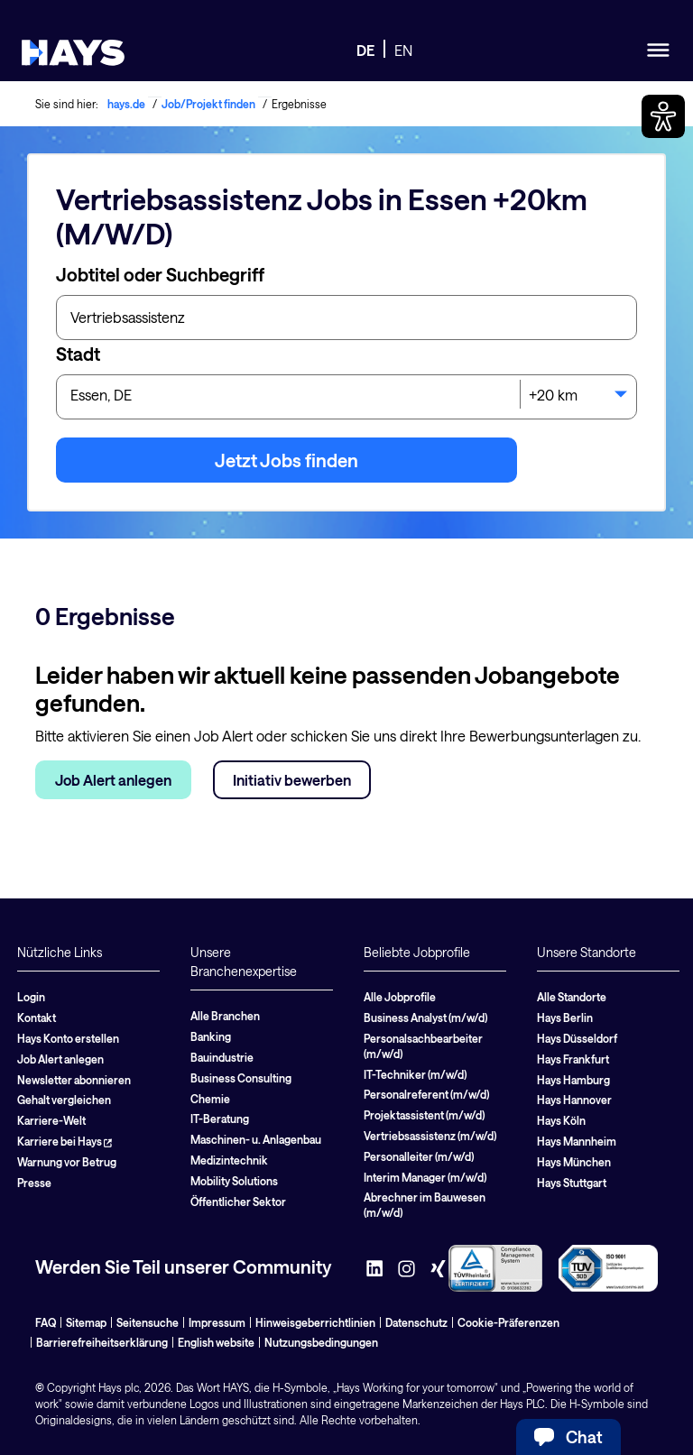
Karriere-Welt (51, 1120)
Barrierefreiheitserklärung (102, 1342)
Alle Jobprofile (400, 996)
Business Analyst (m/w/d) (425, 1017)
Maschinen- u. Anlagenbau (255, 1139)
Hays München (574, 1162)
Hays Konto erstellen (68, 1038)
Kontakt (36, 1017)
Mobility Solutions (234, 1180)
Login (31, 996)
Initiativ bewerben (292, 779)
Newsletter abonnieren (74, 1079)
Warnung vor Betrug (66, 1162)
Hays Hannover (574, 1099)
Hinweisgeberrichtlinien (315, 1322)
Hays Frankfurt (573, 1059)
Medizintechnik (229, 1160)
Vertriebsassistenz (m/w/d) (430, 1135)
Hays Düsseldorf (577, 1038)
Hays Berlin (565, 1017)
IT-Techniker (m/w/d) (415, 1074)
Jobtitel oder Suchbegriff (160, 274)
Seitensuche (147, 1322)
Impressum (217, 1322)
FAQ (45, 1322)
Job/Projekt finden (208, 103)
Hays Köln (561, 1120)
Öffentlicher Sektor (238, 1201)
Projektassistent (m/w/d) (424, 1115)
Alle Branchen (225, 1015)
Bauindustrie (222, 1057)
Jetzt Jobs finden (286, 460)
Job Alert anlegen (113, 779)
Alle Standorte (571, 996)
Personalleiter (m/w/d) (419, 1156)
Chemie (210, 1098)
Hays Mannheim (576, 1141)
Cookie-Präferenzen (508, 1322)
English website (216, 1342)
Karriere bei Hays (64, 1141)
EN (403, 50)
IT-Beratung (219, 1118)
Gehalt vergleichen (64, 1099)
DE (365, 50)
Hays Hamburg (573, 1079)
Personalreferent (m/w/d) (426, 1094)
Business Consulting (240, 1078)
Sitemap (86, 1322)
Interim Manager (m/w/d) (425, 1177)
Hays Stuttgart (571, 1182)
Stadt (78, 353)
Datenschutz (416, 1322)
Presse (34, 1182)
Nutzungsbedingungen (321, 1342)
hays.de (126, 103)
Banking (210, 1036)
